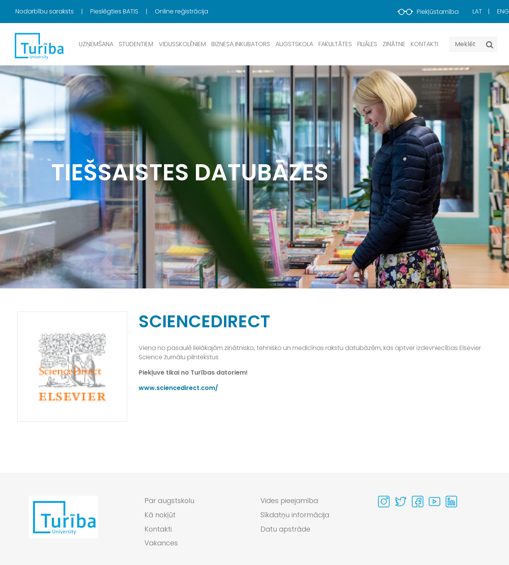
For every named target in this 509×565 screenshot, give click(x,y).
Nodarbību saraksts (45, 11)
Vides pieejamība (290, 501)
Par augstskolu (170, 501)
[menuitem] (52, 11)
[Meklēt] (490, 44)
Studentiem (136, 44)
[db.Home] (38, 45)
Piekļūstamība (428, 11)
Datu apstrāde (286, 529)
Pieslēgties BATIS (115, 11)
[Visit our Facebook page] (417, 501)
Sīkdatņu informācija (295, 515)
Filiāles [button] (367, 44)
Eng (503, 11)
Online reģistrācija (181, 11)
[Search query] (473, 44)
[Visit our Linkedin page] (451, 501)
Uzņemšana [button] (96, 44)
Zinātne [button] (394, 44)
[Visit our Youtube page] (434, 501)
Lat (477, 11)
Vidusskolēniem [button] (182, 44)
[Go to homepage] (63, 524)
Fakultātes (335, 44)
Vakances (161, 543)
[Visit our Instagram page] (384, 501)
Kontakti (424, 44)
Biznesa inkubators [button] (240, 44)
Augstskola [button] (294, 44)
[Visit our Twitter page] (400, 501)
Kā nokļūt (160, 515)
